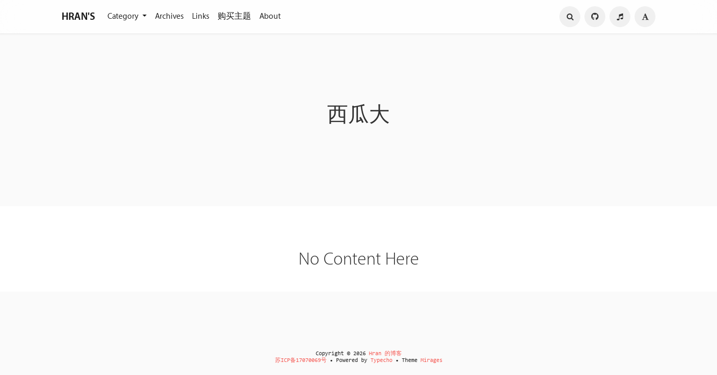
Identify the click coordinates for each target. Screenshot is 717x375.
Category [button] (123, 16)
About (270, 16)
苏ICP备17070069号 (301, 361)
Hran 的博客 (385, 354)
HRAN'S (78, 16)
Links (200, 16)
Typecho (381, 361)
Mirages (432, 361)
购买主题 (234, 16)
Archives (169, 16)
